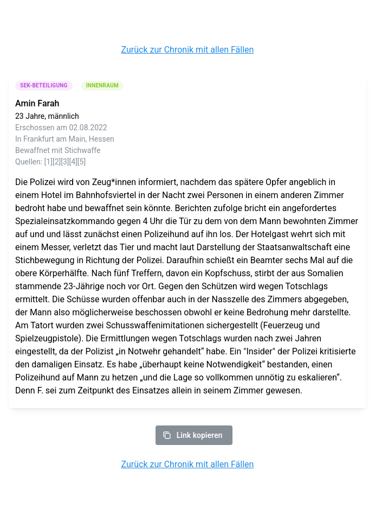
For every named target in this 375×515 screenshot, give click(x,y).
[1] (48, 161)
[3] (65, 161)
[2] (57, 161)
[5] (81, 161)
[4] (73, 161)
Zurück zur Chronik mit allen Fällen (187, 49)
